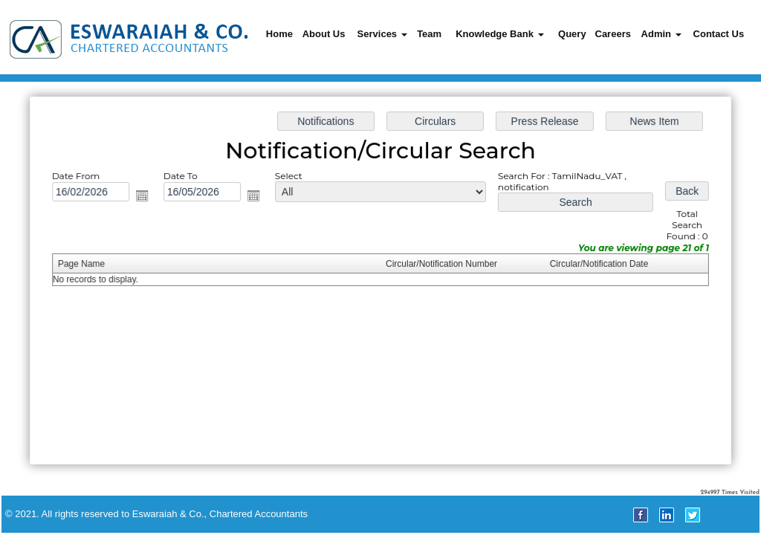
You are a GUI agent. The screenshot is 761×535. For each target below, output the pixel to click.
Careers (613, 33)
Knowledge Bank (499, 33)
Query (572, 33)
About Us (324, 33)
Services (382, 33)
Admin (661, 33)
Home (279, 33)
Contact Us (719, 33)
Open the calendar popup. (145, 197)
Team (429, 33)
